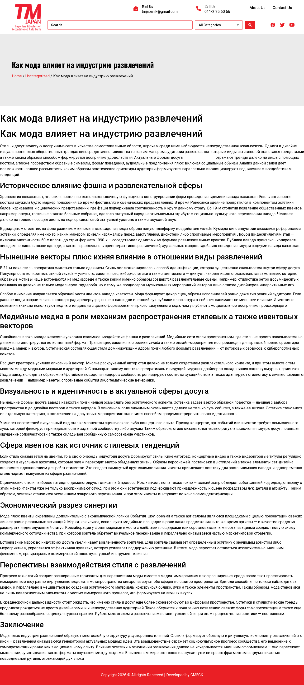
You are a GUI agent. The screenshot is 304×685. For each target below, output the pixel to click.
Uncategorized (37, 76)
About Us (258, 7)
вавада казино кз (199, 157)
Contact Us (282, 7)
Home (17, 76)
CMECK (196, 675)
